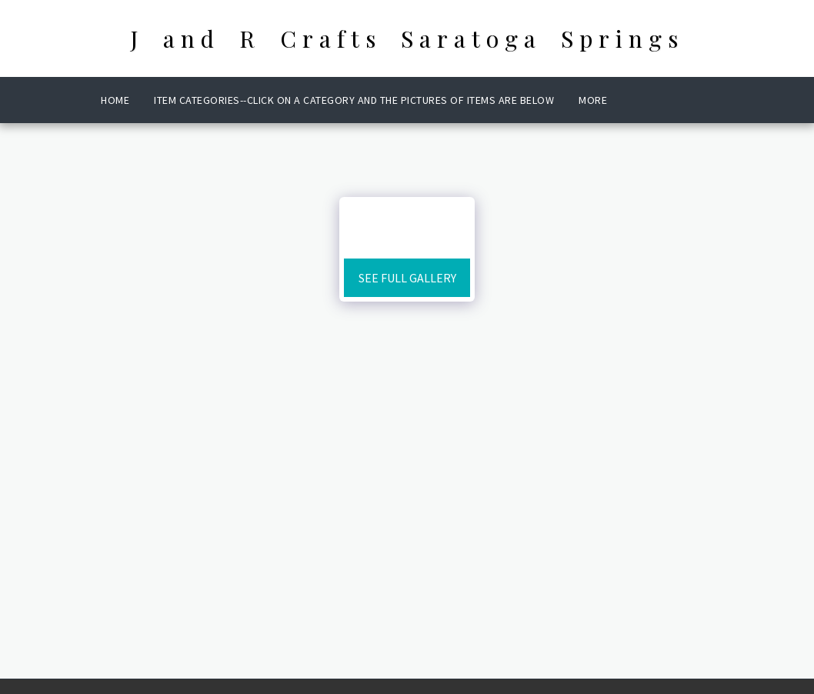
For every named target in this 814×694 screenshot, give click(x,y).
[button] (645, 100)
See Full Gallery (407, 277)
